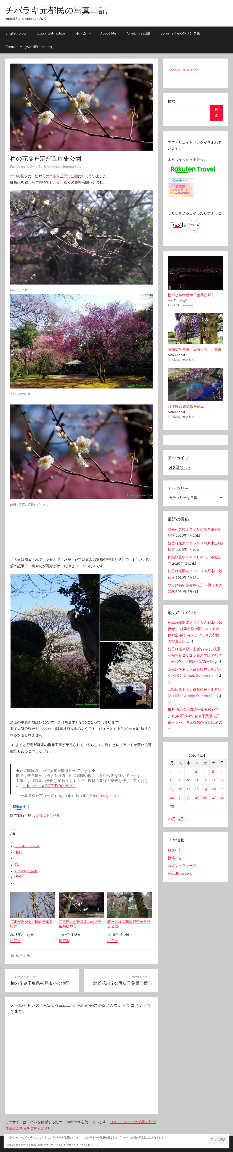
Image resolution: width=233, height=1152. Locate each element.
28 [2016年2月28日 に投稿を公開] (222, 797)
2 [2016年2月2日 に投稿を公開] (179, 771)
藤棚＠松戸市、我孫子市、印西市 (194, 349)
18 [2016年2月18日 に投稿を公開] (197, 789)
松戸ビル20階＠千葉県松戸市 (191, 295)
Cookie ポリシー (91, 1145)
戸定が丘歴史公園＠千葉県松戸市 (32, 910)
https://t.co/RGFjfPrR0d (44, 786)
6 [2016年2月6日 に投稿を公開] (213, 771)
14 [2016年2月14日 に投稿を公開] (222, 780)
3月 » (182, 819)
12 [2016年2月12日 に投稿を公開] (205, 780)
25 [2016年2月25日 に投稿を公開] (197, 797)
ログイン (175, 850)
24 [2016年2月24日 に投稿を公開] (188, 797)
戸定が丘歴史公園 (63, 176)
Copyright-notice (51, 33)
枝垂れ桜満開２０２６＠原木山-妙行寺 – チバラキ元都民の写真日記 (194, 635)
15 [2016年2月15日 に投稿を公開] (171, 789)
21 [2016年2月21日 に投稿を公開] (222, 789)
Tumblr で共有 (26, 871)
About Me (108, 33)
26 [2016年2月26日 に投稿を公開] (205, 797)
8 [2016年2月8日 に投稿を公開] (171, 780)
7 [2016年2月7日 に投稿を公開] (221, 771)
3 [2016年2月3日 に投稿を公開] (188, 771)
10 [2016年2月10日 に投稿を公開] (188, 780)
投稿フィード (178, 858)
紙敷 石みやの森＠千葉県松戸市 (193, 710)
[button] (218, 1140)
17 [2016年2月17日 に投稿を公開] (188, 789)
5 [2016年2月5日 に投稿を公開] (204, 771)
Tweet (20, 865)
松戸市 (15, 941)
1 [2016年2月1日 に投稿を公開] (171, 771)
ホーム (83, 33)
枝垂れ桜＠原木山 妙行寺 (188, 649)
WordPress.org (180, 873)
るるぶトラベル (47, 815)
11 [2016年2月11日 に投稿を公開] (196, 780)
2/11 (13, 176)
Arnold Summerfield (66, 167)
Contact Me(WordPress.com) (29, 46)
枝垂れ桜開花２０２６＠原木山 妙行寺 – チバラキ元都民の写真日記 (195, 655)
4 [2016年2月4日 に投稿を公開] (196, 771)
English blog (15, 33)
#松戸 (71, 786)
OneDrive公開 (138, 33)
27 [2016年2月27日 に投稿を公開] (214, 797)
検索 (171, 101)
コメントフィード (182, 865)
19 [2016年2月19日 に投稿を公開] (205, 789)
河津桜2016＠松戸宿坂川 (188, 406)
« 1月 (172, 819)
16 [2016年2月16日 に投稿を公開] (180, 789)
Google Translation (183, 70)
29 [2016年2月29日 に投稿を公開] (172, 806)
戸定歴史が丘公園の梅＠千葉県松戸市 (81, 910)
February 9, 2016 (104, 795)
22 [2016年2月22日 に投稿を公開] (172, 797)
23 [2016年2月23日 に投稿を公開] (180, 797)
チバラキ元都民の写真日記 (56, 10)
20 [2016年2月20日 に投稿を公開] (214, 789)
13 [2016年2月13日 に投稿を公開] (213, 780)
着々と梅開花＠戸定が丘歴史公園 (130, 910)
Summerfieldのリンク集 (180, 33)
